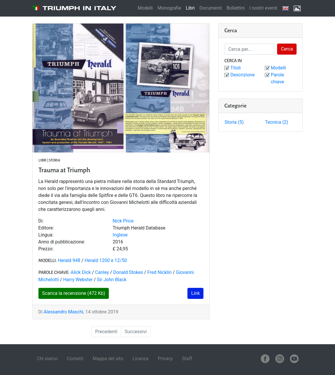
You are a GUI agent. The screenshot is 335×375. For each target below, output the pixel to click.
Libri (190, 8)
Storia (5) (234, 122)
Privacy (165, 358)
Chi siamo (47, 358)
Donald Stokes (128, 272)
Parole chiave (277, 78)
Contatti (75, 358)
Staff (187, 358)
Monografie (169, 8)
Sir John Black (111, 279)
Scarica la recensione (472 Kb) (73, 293)
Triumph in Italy (79, 8)
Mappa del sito (108, 358)
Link (195, 293)
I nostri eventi (263, 8)
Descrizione (242, 75)
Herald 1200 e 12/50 (106, 260)
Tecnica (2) (276, 122)
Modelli (145, 8)
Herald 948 (69, 260)
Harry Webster (78, 279)
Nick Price (123, 221)
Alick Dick (80, 272)
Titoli (235, 68)
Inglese (120, 235)
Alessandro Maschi (63, 312)
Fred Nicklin (160, 272)
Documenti (210, 8)
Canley (102, 272)
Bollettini (236, 8)
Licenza (140, 358)
